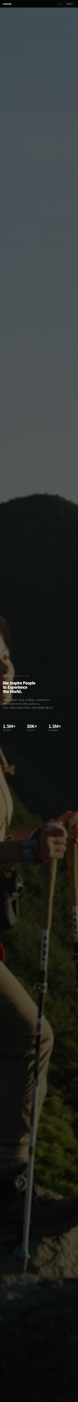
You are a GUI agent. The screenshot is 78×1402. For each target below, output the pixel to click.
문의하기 (70, 4)
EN (60, 4)
